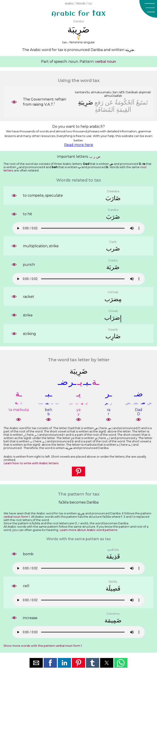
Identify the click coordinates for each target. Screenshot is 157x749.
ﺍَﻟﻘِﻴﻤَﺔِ (123, 109)
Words (81, 3)
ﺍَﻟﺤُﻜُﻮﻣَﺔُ (125, 102)
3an (115, 92)
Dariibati (131, 92)
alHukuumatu (101, 92)
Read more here (78, 145)
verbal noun (105, 61)
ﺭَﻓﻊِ (99, 102)
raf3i (122, 92)
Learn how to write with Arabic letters (31, 463)
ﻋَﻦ (109, 102)
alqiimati (145, 92)
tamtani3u (82, 92)
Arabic (69, 3)
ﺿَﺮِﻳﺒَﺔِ (85, 102)
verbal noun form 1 (17, 516)
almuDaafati (113, 95)
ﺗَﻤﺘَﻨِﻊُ (142, 102)
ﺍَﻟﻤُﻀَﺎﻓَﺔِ (105, 109)
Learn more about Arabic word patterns (89, 530)
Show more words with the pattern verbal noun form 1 (43, 645)
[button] (148, 9)
